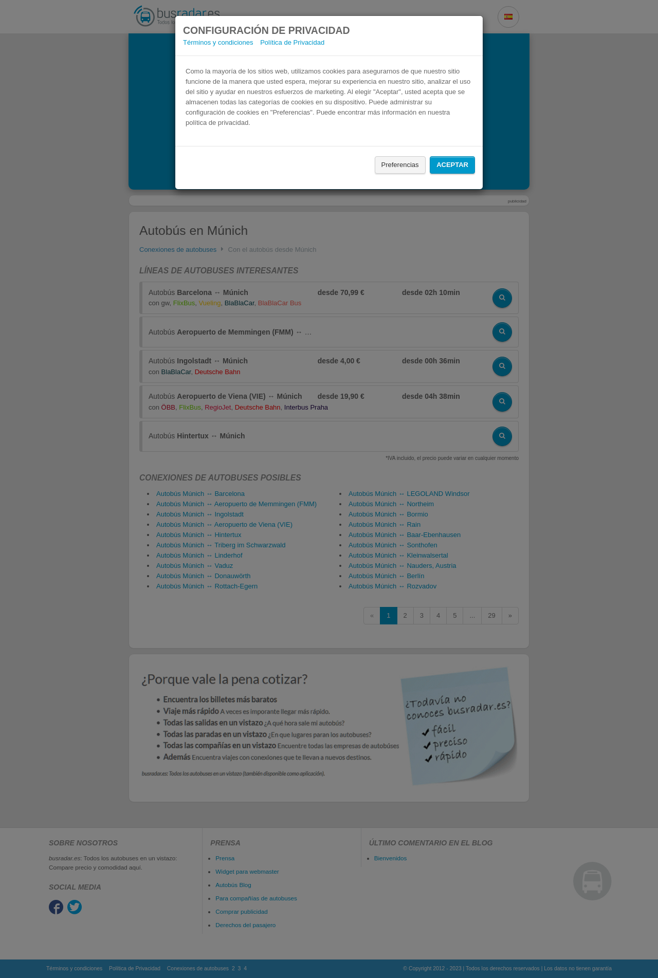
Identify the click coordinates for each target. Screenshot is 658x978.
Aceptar (452, 165)
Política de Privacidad (292, 42)
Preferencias (400, 165)
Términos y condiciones (218, 42)
